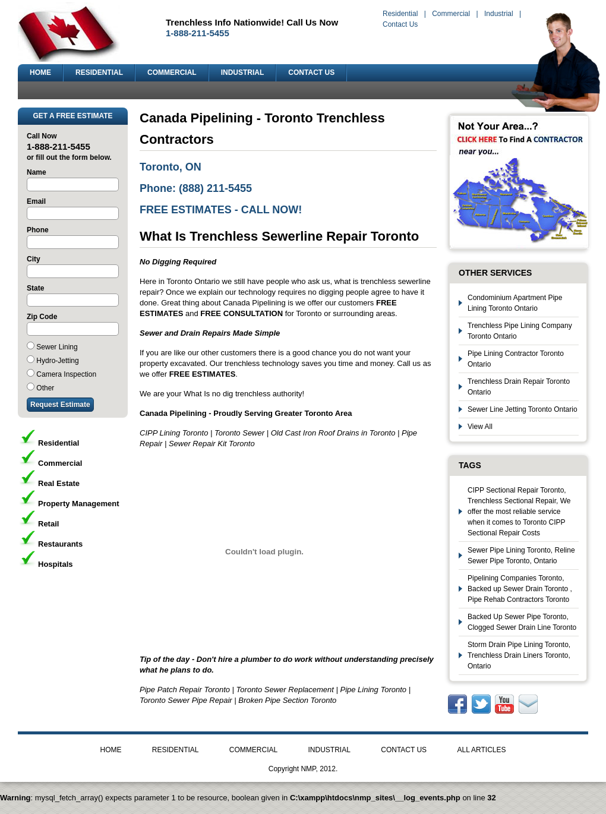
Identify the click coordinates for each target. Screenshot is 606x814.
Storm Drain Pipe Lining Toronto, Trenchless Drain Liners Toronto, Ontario (519, 655)
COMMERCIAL (172, 72)
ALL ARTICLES (481, 750)
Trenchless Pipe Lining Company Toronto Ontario (520, 330)
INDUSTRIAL (242, 72)
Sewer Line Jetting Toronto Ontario (522, 409)
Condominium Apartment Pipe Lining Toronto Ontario (515, 303)
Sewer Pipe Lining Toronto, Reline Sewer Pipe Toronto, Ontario (521, 555)
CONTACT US (311, 72)
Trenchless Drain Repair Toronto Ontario (519, 386)
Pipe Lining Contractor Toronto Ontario (516, 358)
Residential (400, 14)
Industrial (498, 14)
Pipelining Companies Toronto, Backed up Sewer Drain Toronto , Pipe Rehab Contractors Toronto (520, 589)
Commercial (451, 14)
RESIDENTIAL (99, 72)
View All (480, 426)
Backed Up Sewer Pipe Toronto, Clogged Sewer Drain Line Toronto (522, 622)
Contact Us (400, 24)
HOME (40, 72)
